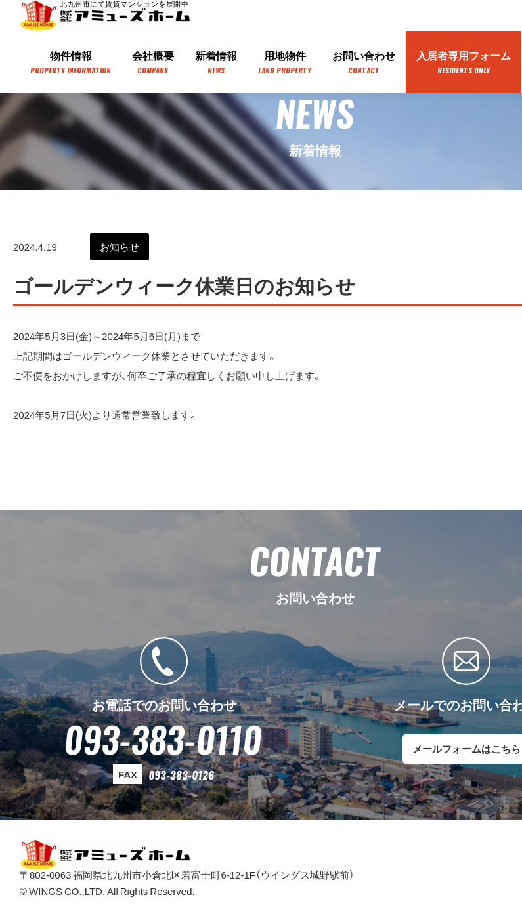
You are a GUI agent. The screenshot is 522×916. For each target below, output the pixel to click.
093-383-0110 (163, 739)
